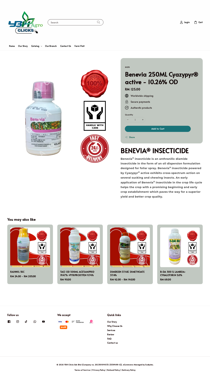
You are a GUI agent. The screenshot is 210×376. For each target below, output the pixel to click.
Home (12, 46)
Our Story (23, 46)
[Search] (98, 22)
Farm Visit (80, 46)
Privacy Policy (98, 370)
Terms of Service (82, 370)
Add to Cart (157, 128)
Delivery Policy (128, 370)
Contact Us (65, 46)
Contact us (112, 342)
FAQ (109, 338)
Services (111, 330)
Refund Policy (113, 370)
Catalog (35, 46)
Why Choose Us (114, 326)
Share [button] (130, 137)
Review (110, 334)
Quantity (129, 114)
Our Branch (51, 46)
